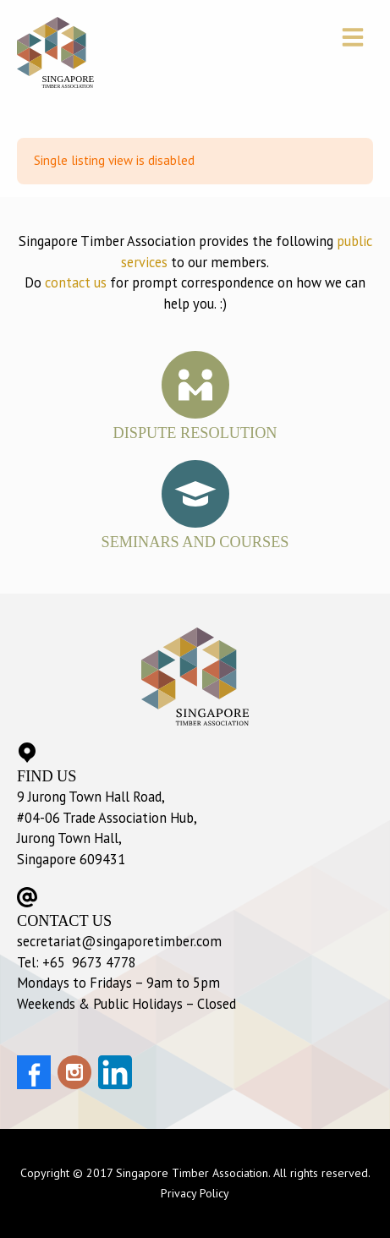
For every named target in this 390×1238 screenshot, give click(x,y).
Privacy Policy (195, 1193)
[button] (355, 39)
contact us (76, 282)
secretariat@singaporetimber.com (119, 941)
